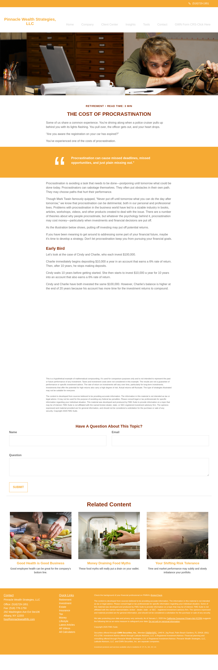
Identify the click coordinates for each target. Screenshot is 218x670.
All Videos (64, 644)
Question (15, 470)
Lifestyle (63, 636)
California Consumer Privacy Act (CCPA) (184, 634)
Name (13, 447)
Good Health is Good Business (40, 578)
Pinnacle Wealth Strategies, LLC (30, 21)
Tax (61, 629)
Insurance (64, 626)
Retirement (65, 615)
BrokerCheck (156, 611)
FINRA (149, 648)
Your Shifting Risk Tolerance (177, 578)
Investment (65, 618)
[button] (83, 19)
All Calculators (67, 647)
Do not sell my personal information (164, 637)
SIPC (154, 648)
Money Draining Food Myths (109, 578)
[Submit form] (18, 503)
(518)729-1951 (199, 3)
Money (63, 633)
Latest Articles (67, 640)
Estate (62, 622)
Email (116, 447)
